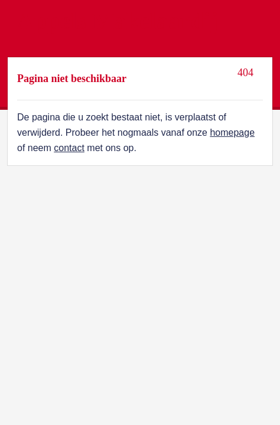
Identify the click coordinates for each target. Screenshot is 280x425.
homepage (232, 133)
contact (69, 148)
